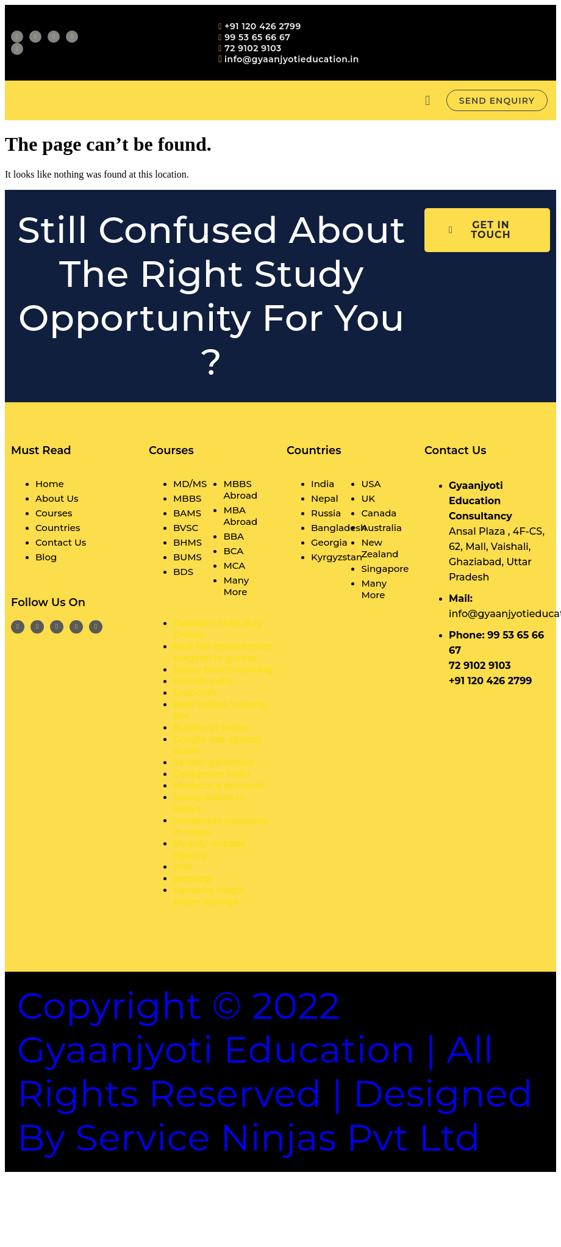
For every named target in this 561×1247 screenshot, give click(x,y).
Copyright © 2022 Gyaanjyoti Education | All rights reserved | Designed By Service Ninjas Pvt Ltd (275, 1071)
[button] (428, 100)
